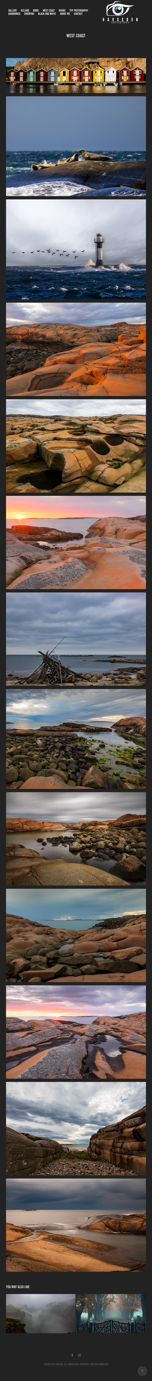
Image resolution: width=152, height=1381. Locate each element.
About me (65, 13)
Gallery (12, 10)
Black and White (47, 13)
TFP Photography (78, 10)
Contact (78, 13)
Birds (36, 10)
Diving (62, 10)
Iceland (25, 10)
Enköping (29, 13)
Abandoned (14, 13)
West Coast (49, 10)
